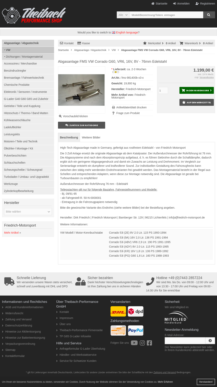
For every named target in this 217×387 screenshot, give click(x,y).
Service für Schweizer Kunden (76, 360)
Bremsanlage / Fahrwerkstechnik (24, 77)
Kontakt (67, 43)
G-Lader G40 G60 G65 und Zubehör (26, 98)
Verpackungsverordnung (18, 343)
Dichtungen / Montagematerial (24, 56)
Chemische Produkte (16, 84)
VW (8, 50)
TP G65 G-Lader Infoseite (73, 336)
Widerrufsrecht (12, 313)
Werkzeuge (11, 183)
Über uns (63, 324)
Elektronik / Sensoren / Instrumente (25, 91)
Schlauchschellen (14, 162)
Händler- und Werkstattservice (76, 354)
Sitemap (8, 349)
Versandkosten (207, 77)
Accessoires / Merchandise (20, 63)
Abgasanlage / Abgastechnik (21, 43)
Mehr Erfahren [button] (165, 382)
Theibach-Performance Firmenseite (79, 330)
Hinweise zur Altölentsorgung (21, 331)
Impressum (64, 318)
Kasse (83, 43)
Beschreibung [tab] (69, 137)
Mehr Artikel (11, 232)
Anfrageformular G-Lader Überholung (80, 348)
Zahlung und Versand (16, 319)
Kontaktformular (13, 356)
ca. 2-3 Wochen (136, 69)
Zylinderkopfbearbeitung (18, 191)
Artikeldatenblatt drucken (131, 107)
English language (125, 32)
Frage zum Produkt (128, 113)
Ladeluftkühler (12, 127)
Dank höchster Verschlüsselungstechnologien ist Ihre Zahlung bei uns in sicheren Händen (109, 282)
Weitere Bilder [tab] (91, 137)
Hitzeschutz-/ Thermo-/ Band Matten (26, 113)
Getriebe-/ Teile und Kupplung (22, 106)
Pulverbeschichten (15, 155)
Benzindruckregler (15, 70)
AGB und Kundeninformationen (22, 307)
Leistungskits (12, 134)
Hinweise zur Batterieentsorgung (23, 337)
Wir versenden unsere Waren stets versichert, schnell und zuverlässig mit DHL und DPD (38, 282)
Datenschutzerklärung (17, 325)
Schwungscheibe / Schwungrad (23, 169)
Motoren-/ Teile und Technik (21, 141)
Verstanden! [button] (206, 382)
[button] (123, 14)
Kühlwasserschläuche (17, 120)
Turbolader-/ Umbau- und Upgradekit (26, 176)
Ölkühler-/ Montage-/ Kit (18, 148)
